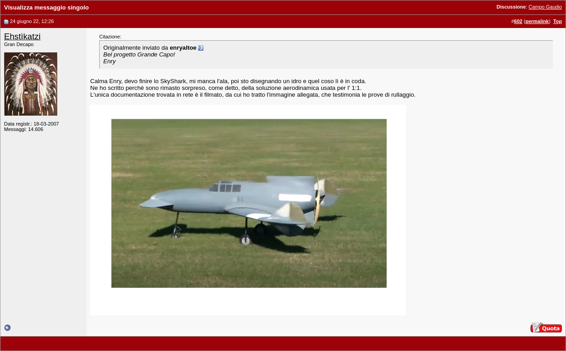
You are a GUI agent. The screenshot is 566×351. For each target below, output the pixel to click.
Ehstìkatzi (22, 36)
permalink (537, 21)
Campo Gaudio (545, 6)
